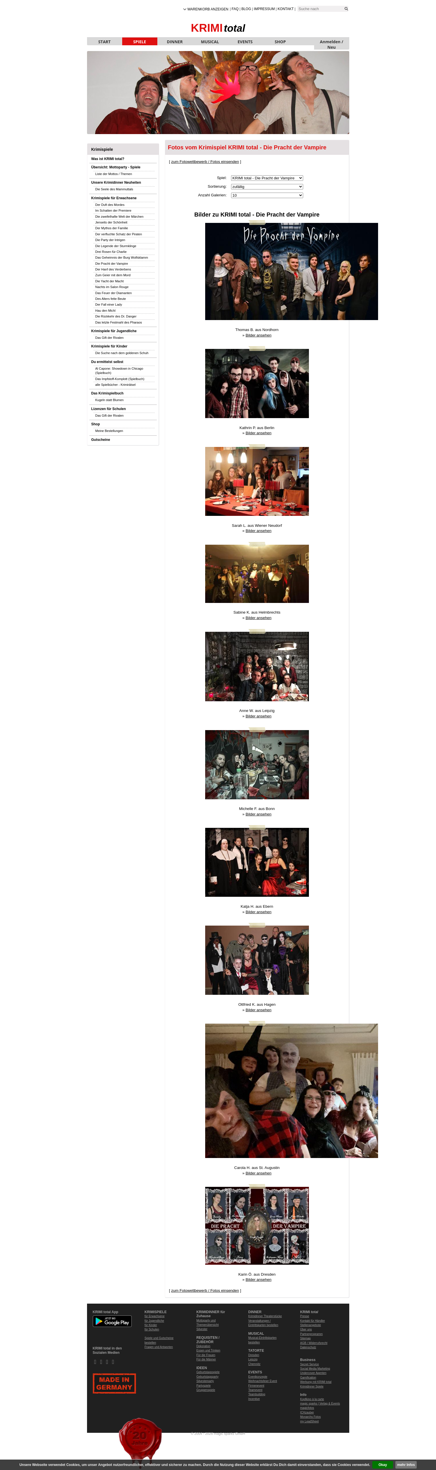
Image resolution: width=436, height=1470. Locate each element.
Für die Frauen (206, 1355)
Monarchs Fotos (310, 1416)
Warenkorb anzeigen (207, 9)
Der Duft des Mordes (109, 204)
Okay (383, 1465)
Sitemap (305, 1338)
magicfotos (307, 1407)
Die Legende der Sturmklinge (115, 246)
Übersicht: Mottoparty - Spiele (116, 167)
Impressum (264, 9)
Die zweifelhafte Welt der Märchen (119, 216)
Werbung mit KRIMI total (316, 1381)
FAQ (235, 9)
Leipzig (253, 1359)
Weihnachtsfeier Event (262, 1381)
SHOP (280, 41)
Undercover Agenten (313, 1373)
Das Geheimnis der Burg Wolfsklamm (121, 257)
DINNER (175, 41)
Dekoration (203, 1346)
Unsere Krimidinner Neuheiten (116, 183)
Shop (95, 424)
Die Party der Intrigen (110, 240)
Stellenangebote (310, 1325)
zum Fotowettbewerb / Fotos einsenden (205, 161)
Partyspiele (204, 1385)
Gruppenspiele (206, 1390)
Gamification (308, 1377)
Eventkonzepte (257, 1376)
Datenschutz (308, 1347)
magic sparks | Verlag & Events (320, 1403)
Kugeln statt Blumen (109, 400)
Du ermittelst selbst (107, 362)
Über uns (306, 1329)
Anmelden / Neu (331, 42)
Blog (246, 9)
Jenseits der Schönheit (111, 222)
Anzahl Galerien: (212, 195)
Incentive (254, 1399)
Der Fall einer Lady (108, 304)
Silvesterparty (205, 1381)
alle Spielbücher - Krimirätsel (115, 384)
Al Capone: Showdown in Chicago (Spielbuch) (119, 371)
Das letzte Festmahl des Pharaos (118, 322)
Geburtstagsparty (208, 1376)
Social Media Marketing (315, 1368)
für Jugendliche (154, 1320)
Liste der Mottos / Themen (113, 174)
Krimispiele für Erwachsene (114, 198)
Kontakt (286, 9)
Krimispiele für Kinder (109, 346)
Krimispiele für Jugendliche (114, 331)
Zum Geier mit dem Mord (113, 275)
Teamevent (255, 1390)
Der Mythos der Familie (111, 228)
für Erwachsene (155, 1316)
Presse (304, 1316)
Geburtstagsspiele (208, 1372)
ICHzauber (307, 1412)
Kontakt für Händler (312, 1320)
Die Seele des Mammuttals (114, 189)
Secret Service (309, 1364)
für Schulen (152, 1329)
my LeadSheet (309, 1421)
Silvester (202, 1329)
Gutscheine (100, 440)
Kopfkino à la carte (312, 1399)
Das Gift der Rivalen (109, 337)
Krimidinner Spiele (312, 1386)
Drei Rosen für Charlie (111, 251)
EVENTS (245, 41)
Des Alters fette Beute (110, 298)
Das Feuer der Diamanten (113, 293)
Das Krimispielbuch (107, 393)
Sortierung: (217, 186)
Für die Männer (206, 1359)
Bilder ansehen (258, 335)
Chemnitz (254, 1364)
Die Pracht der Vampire (111, 263)
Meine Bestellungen (109, 431)
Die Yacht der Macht (109, 281)
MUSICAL (210, 41)
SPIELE (139, 41)
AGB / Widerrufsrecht (313, 1343)
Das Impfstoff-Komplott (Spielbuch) (119, 379)
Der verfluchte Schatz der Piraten (118, 234)
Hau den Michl (105, 310)
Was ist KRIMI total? (107, 159)
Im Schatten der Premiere (113, 210)
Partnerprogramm (311, 1334)
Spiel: (222, 178)
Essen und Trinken (208, 1350)
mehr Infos (406, 1465)
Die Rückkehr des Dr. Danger (116, 316)
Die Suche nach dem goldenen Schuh (122, 353)
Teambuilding (256, 1394)
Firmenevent (256, 1385)
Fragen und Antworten (159, 1347)
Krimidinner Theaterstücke (265, 1316)
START (104, 41)
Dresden (253, 1355)
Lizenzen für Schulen (108, 409)
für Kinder (151, 1325)
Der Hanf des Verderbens (113, 269)
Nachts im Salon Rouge (112, 287)
